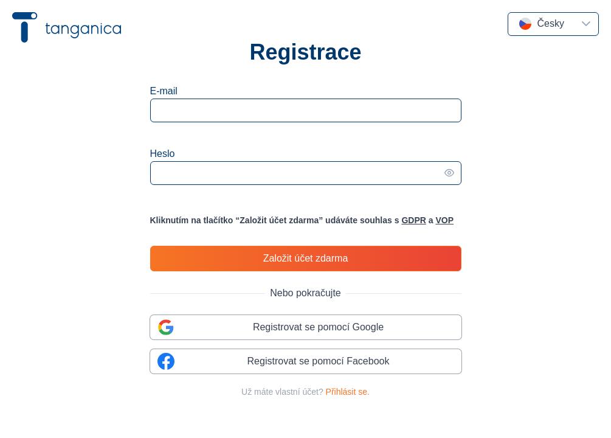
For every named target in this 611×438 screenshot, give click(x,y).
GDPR (413, 220)
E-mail (164, 91)
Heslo (162, 153)
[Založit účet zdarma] (305, 258)
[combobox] (541, 24)
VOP (444, 220)
